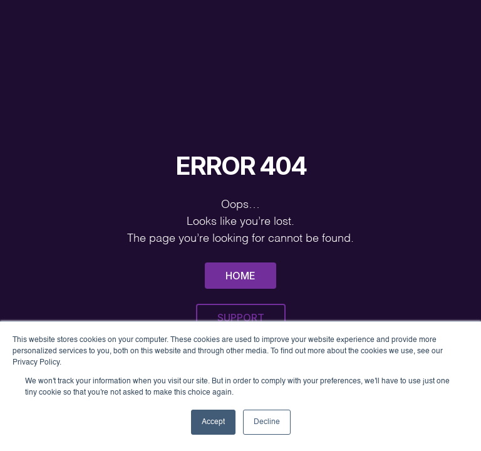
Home (240, 275)
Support (240, 317)
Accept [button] (213, 422)
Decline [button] (267, 422)
